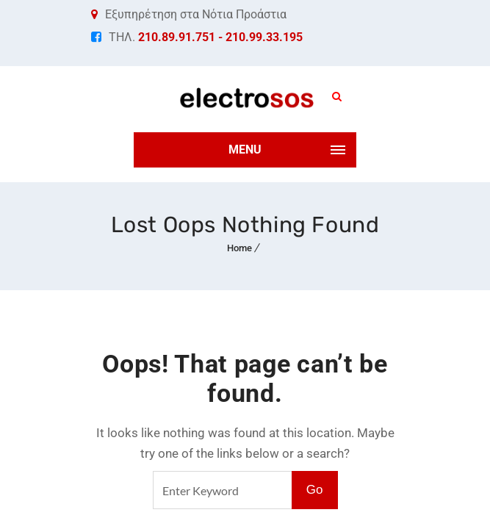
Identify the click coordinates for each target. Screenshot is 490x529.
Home (239, 247)
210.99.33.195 (264, 37)
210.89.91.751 (176, 37)
